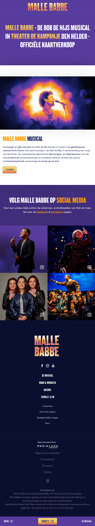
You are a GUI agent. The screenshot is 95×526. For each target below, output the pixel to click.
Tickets (47, 521)
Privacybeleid (48, 459)
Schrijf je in (47, 397)
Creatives (48, 406)
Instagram (57, 211)
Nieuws (47, 390)
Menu (8, 521)
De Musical (87, 521)
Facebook (42, 211)
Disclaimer (47, 465)
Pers (47, 423)
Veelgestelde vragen (47, 417)
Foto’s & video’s (47, 411)
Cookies (47, 472)
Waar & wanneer (47, 382)
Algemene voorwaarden (47, 453)
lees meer (9, 170)
